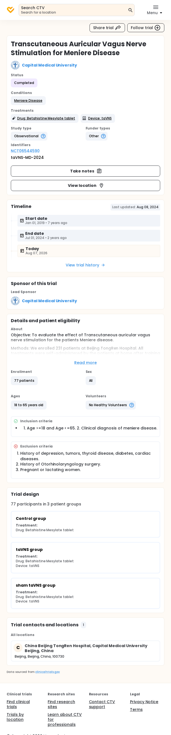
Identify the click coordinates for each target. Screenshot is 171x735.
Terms (136, 709)
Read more (85, 362)
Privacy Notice (144, 701)
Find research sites (61, 704)
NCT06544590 (25, 150)
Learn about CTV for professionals (65, 719)
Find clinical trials (18, 704)
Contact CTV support (102, 704)
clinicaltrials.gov (47, 672)
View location (86, 185)
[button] (28, 100)
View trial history (85, 265)
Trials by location (15, 717)
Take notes (86, 171)
